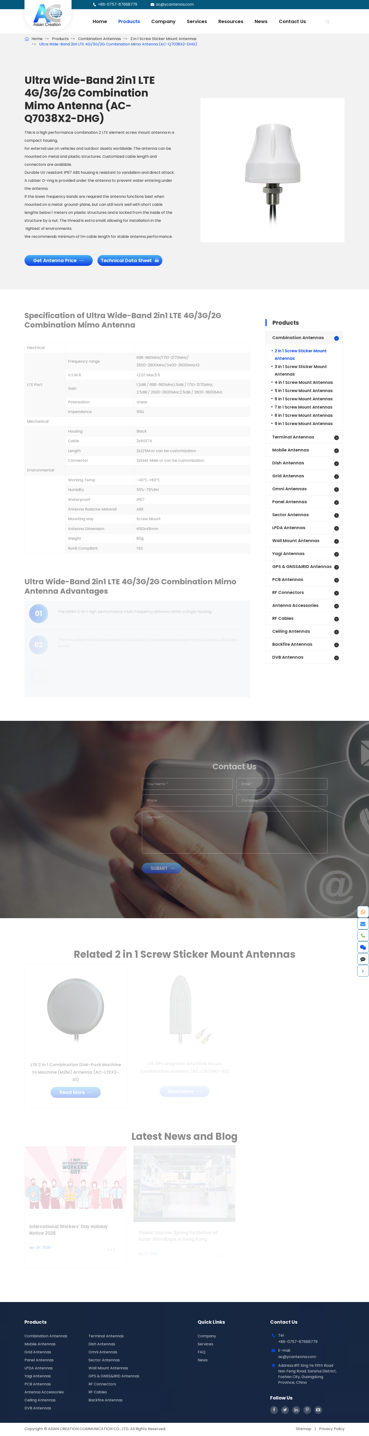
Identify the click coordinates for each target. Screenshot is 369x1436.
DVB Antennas (287, 658)
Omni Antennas (289, 489)
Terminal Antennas (293, 438)
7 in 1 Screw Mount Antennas (304, 408)
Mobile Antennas (290, 451)
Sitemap (303, 1429)
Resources (230, 21)
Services (197, 21)
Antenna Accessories (295, 606)
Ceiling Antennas (291, 632)
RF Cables (282, 619)
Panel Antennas (289, 502)
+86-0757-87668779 (117, 4)
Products (129, 21)
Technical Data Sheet (130, 261)
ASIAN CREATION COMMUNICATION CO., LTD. (89, 1429)
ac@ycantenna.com (175, 4)
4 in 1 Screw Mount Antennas (304, 383)
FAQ (201, 1352)
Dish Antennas (288, 463)
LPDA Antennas (288, 528)
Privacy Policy (332, 1429)
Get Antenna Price (58, 261)
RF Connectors (288, 593)
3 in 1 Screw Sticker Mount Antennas (301, 371)
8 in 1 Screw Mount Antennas (304, 416)
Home (100, 21)
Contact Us (292, 21)
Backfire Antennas (292, 645)
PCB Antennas (287, 580)
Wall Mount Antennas (295, 541)
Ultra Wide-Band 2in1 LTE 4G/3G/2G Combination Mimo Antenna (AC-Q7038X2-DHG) (118, 44)
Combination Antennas (99, 38)
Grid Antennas (288, 476)
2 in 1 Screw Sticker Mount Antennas (163, 38)
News (261, 21)
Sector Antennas (290, 515)
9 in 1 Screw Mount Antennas (304, 424)
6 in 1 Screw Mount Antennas (304, 399)
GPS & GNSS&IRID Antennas (302, 567)
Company (163, 21)
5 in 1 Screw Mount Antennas (304, 391)
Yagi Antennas (288, 554)
